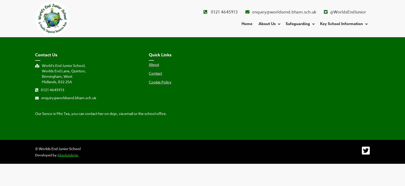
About (154, 64)
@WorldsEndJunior (345, 12)
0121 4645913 (221, 12)
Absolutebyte (67, 155)
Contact (155, 73)
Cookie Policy (160, 82)
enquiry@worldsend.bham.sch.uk (280, 12)
